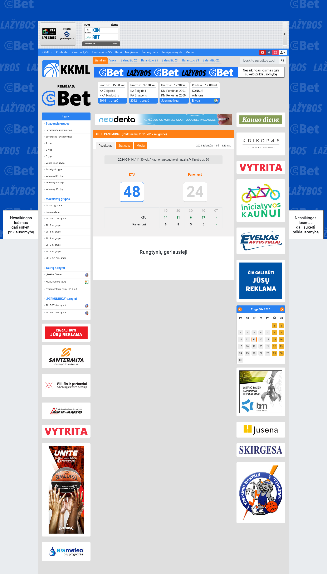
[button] (283, 52)
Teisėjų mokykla (171, 52)
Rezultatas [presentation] (105, 145)
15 (274, 339)
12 (254, 339)
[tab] (105, 145)
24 (240, 353)
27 (261, 353)
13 (261, 339)
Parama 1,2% (80, 52)
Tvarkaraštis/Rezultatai (107, 52)
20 (261, 346)
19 (254, 346)
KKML (46, 52)
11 (247, 339)
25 (247, 353)
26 (254, 353)
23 (281, 346)
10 (240, 339)
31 (240, 360)
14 (267, 339)
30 (281, 353)
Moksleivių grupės (57, 199)
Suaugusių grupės (57, 123)
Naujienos (131, 52)
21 (267, 346)
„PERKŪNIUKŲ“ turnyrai (61, 298)
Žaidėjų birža (149, 52)
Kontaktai (62, 52)
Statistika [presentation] (124, 145)
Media (190, 52)
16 (281, 339)
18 (247, 346)
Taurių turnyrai (55, 268)
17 (240, 346)
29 (274, 353)
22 (274, 346)
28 (267, 353)
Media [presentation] (141, 145)
